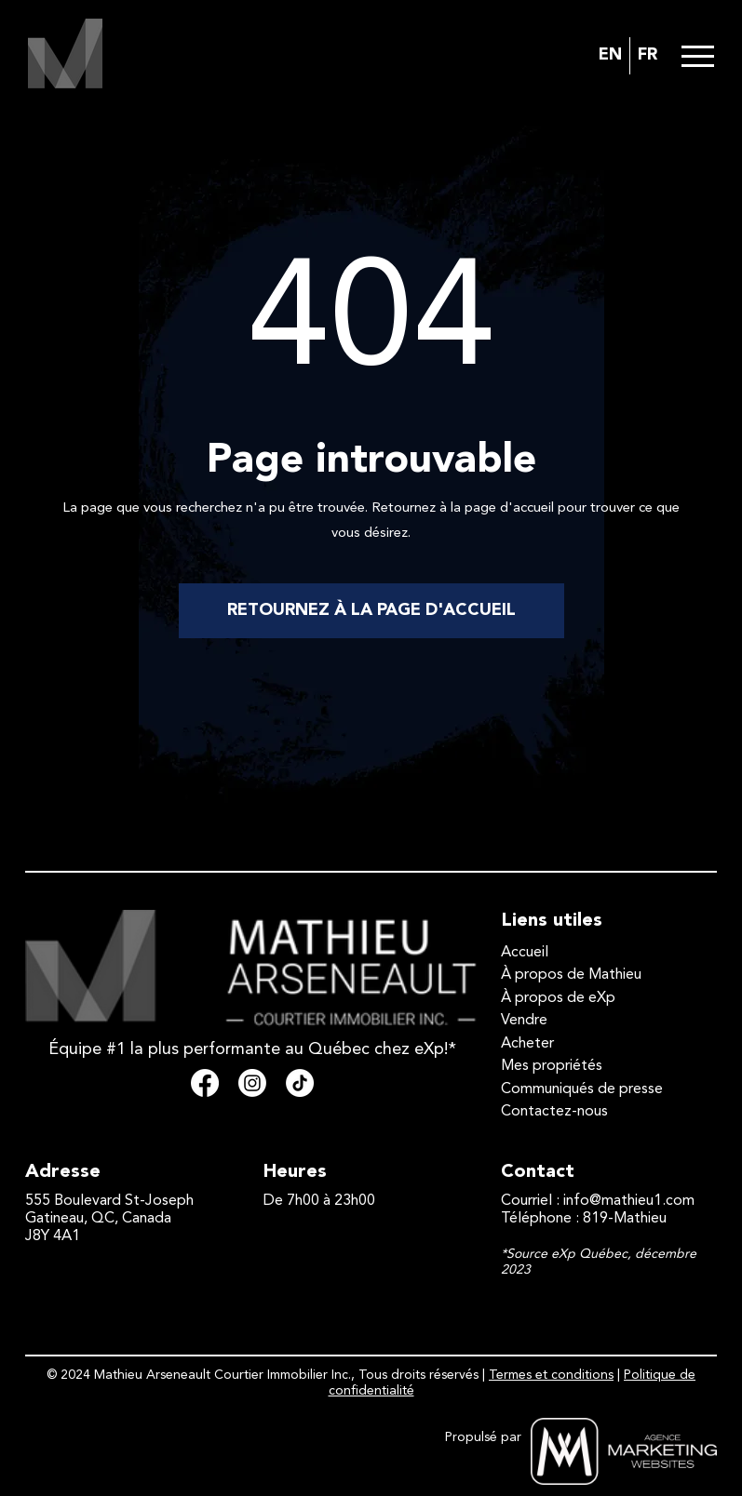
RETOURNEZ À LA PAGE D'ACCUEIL (371, 610)
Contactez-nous (554, 1111)
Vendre (524, 1020)
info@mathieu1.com (629, 1201)
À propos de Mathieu (571, 975)
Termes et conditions (551, 1375)
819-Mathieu (625, 1218)
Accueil (524, 952)
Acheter (527, 1043)
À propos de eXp (558, 998)
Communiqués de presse (582, 1089)
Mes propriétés (551, 1066)
